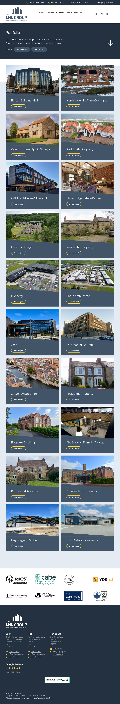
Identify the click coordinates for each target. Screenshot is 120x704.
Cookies (16, 698)
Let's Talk (78, 13)
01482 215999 (34, 651)
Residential (39, 49)
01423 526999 (56, 649)
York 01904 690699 (35, 3)
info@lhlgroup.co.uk (105, 3)
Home (41, 13)
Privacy (8, 698)
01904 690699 (12, 651)
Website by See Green (45, 698)
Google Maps (12, 657)
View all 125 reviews (13, 672)
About (69, 13)
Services (50, 13)
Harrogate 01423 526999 (79, 3)
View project (18, 106)
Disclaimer (24, 698)
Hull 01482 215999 (56, 3)
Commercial (22, 49)
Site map (33, 698)
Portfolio (60, 13)
